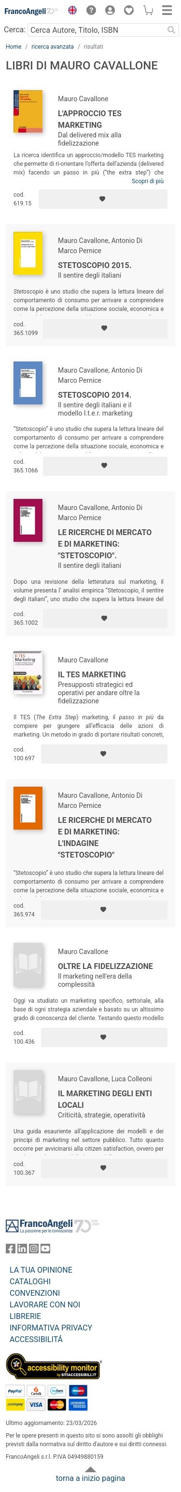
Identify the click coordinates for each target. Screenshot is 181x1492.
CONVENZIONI (35, 1293)
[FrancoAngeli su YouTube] (45, 1250)
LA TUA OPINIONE (41, 1270)
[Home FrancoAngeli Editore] (32, 11)
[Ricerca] (171, 30)
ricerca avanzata (52, 46)
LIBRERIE (25, 1316)
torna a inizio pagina (90, 1478)
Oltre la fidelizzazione (105, 966)
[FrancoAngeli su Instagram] (34, 1250)
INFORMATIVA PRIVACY (51, 1327)
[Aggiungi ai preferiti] (103, 199)
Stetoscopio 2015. (94, 265)
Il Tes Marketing (92, 674)
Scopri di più (148, 181)
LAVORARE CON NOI (45, 1304)
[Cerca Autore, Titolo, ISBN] (96, 30)
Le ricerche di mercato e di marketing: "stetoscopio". (105, 544)
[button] (70, 11)
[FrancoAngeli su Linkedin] (22, 1250)
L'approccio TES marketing (90, 119)
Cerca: (15, 29)
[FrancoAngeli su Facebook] (10, 1250)
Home (13, 46)
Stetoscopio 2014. (94, 395)
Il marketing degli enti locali (105, 1099)
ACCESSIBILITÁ (36, 1339)
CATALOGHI (30, 1281)
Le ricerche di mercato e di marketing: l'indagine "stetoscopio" (105, 838)
